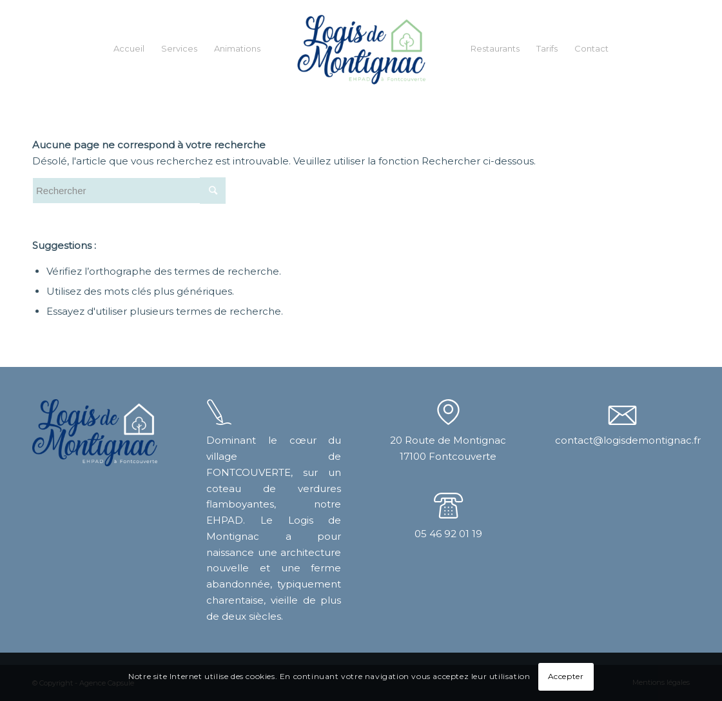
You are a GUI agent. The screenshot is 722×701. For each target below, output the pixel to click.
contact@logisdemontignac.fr (628, 440)
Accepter (566, 676)
